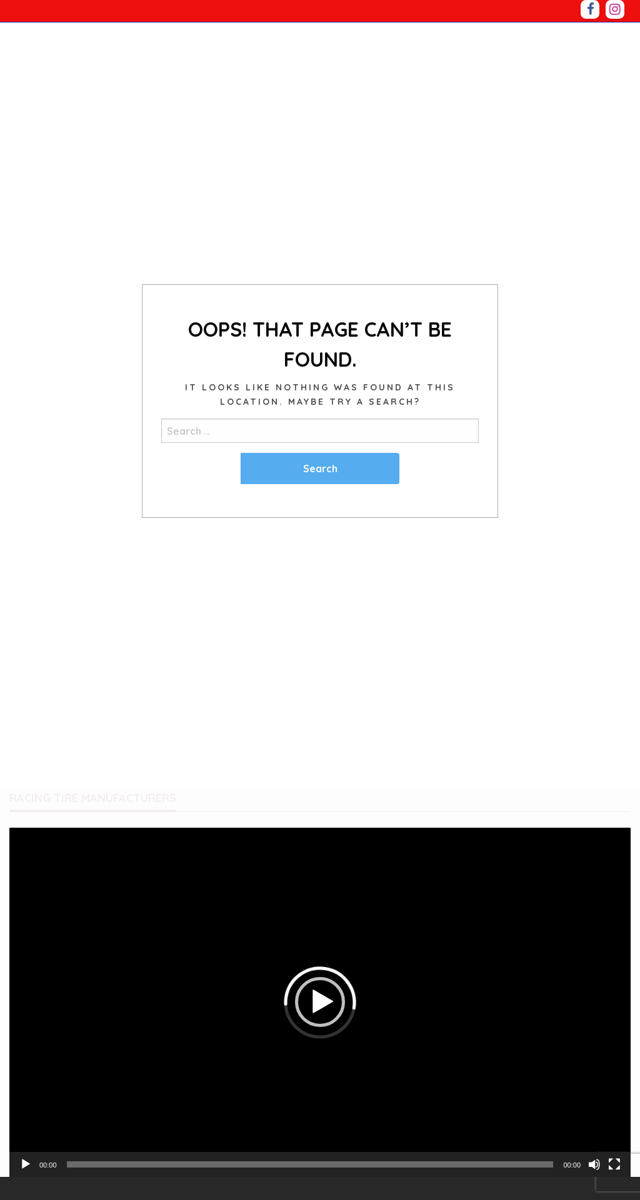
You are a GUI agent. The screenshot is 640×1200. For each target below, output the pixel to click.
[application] (320, 1002)
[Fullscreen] (614, 1164)
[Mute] (594, 1164)
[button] (320, 1002)
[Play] (25, 1164)
